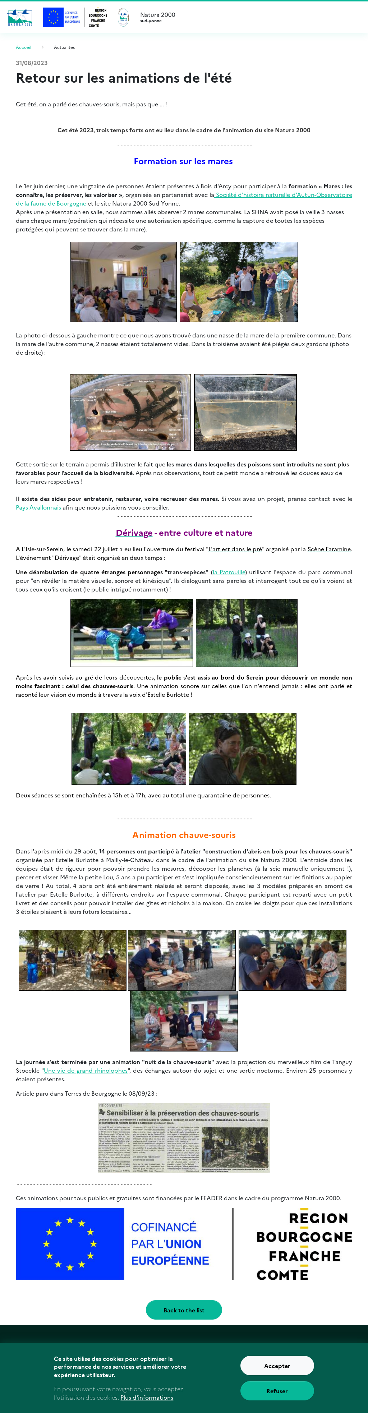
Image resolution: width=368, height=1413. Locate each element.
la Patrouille (229, 572)
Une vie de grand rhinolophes (86, 1070)
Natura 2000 (248, 17)
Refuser (277, 1396)
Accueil (23, 47)
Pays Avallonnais (38, 507)
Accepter (277, 1371)
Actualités (64, 47)
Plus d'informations (146, 1403)
